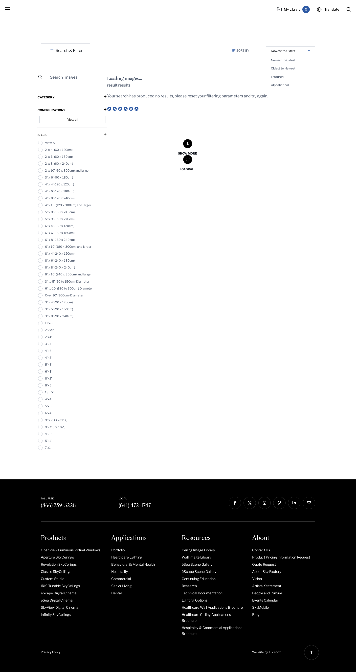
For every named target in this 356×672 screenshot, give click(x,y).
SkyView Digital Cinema (59, 607)
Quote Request (264, 564)
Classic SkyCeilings (56, 571)
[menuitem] (72, 550)
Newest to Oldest (283, 60)
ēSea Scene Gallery (197, 564)
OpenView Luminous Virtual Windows (70, 550)
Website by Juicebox (266, 652)
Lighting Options (194, 600)
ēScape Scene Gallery (199, 571)
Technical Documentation (202, 593)
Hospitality (119, 571)
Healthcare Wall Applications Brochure (212, 607)
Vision (257, 579)
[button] (349, 9)
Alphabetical (280, 85)
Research (189, 586)
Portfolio (118, 550)
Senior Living (121, 586)
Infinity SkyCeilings (56, 614)
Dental (116, 593)
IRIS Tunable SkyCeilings (60, 586)
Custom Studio (52, 579)
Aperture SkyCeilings (57, 557)
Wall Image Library (196, 557)
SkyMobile (260, 607)
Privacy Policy (50, 652)
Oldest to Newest (283, 68)
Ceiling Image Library (198, 550)
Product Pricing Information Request (281, 557)
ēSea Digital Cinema (57, 600)
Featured (277, 77)
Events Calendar (265, 600)
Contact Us (261, 550)
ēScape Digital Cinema (59, 593)
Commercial (121, 579)
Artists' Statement (266, 586)
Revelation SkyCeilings (59, 564)
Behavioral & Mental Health (133, 564)
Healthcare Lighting (126, 557)
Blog (255, 614)
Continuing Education (199, 579)
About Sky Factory (266, 571)
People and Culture (267, 593)
